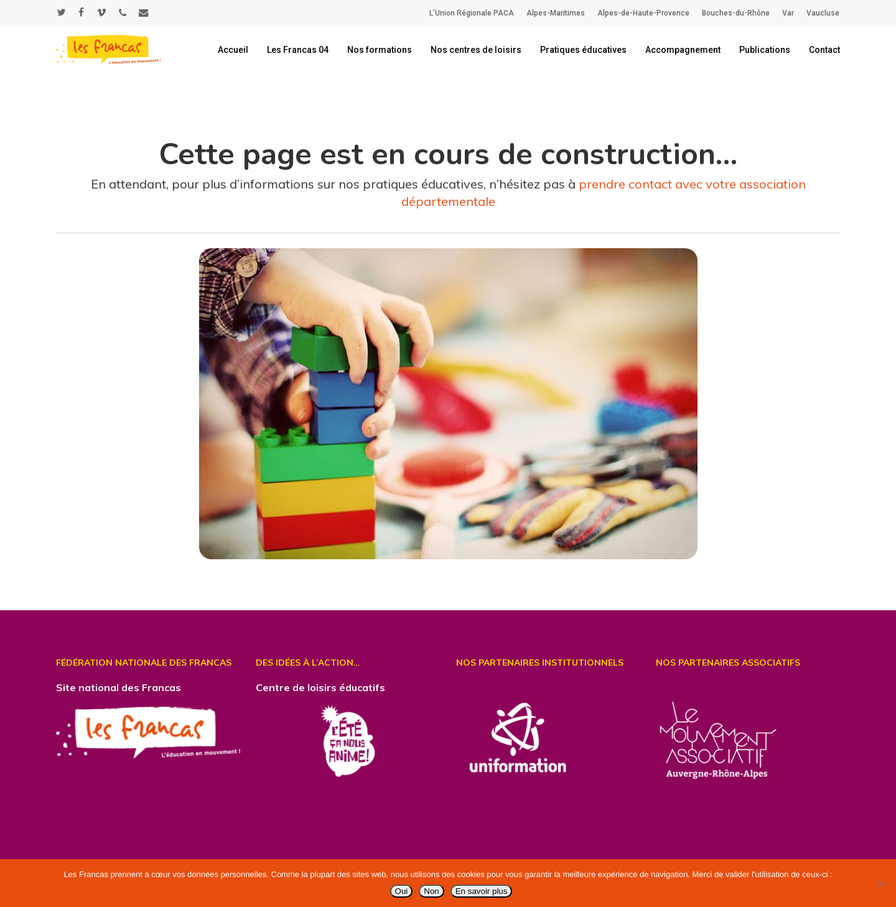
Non (431, 891)
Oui (401, 891)
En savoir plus (481, 891)
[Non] (880, 883)
